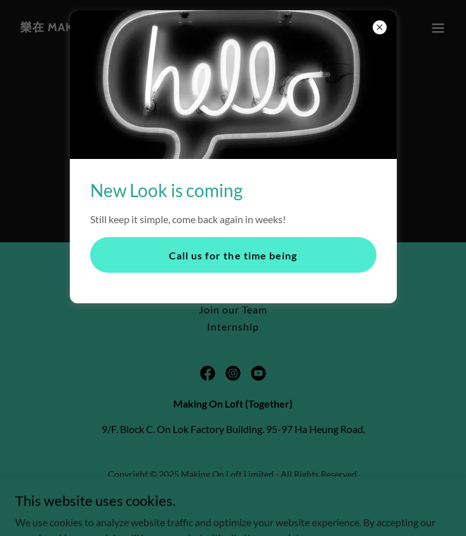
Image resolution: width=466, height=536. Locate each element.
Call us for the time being (232, 255)
